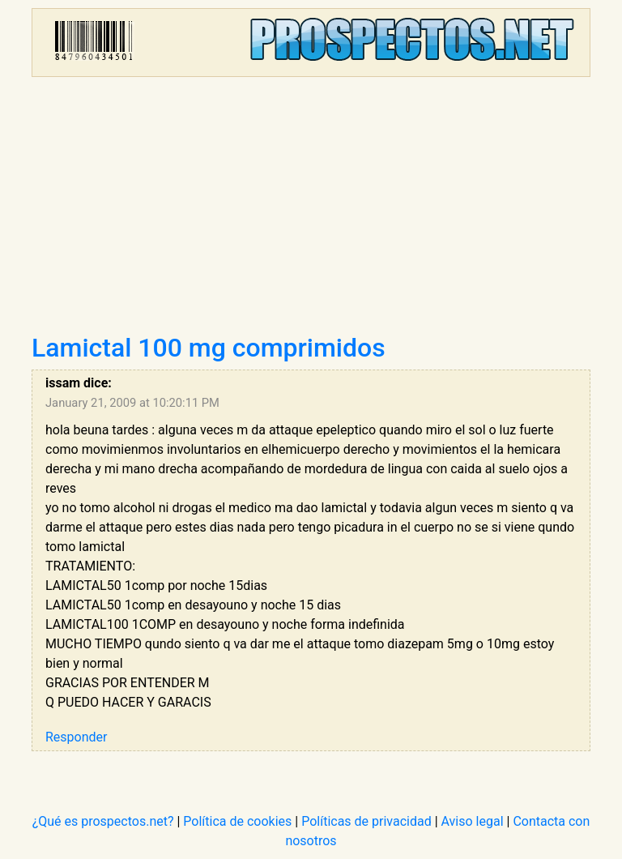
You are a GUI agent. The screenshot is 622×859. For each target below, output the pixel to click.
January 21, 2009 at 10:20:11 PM (132, 402)
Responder (76, 737)
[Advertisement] (311, 210)
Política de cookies (237, 821)
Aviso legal (472, 821)
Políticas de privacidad (366, 821)
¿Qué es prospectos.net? (103, 821)
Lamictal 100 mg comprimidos (209, 347)
